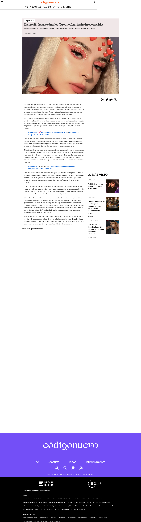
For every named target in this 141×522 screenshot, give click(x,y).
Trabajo (92, 197)
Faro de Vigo (90, 502)
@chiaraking (32, 166)
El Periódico (43, 502)
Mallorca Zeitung (28, 509)
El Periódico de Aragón (103, 499)
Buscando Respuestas (30, 517)
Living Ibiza (44, 521)
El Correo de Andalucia (78, 509)
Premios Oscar (27, 521)
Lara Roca (90, 192)
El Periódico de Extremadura (57, 502)
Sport (43, 509)
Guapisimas (62, 517)
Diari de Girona (27, 499)
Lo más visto (98, 174)
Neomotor (93, 517)
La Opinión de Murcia (57, 506)
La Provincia (101, 506)
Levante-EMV (111, 506)
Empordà (91, 499)
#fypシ (64, 132)
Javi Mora (90, 216)
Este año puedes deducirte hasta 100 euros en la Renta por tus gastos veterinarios (96, 229)
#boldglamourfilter (48, 132)
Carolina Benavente (31, 31)
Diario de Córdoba (39, 499)
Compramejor (43, 517)
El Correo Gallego (63, 509)
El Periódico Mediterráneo (76, 502)
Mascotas (93, 221)
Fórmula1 (53, 517)
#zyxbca (58, 132)
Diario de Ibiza (51, 499)
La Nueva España (28, 506)
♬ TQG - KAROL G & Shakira (38, 135)
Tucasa (36, 521)
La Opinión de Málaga (72, 506)
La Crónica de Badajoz (103, 502)
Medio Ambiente (55, 521)
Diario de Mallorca (74, 499)
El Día (84, 499)
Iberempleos (72, 517)
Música (91, 180)
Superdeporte (51, 509)
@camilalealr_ (33, 132)
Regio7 (37, 509)
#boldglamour (74, 132)
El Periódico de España (30, 502)
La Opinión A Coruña (41, 506)
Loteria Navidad (82, 517)
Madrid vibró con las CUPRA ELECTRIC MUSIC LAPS (95, 186)
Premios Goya (102, 517)
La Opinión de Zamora (88, 506)
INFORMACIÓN (62, 499)
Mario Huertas (91, 237)
